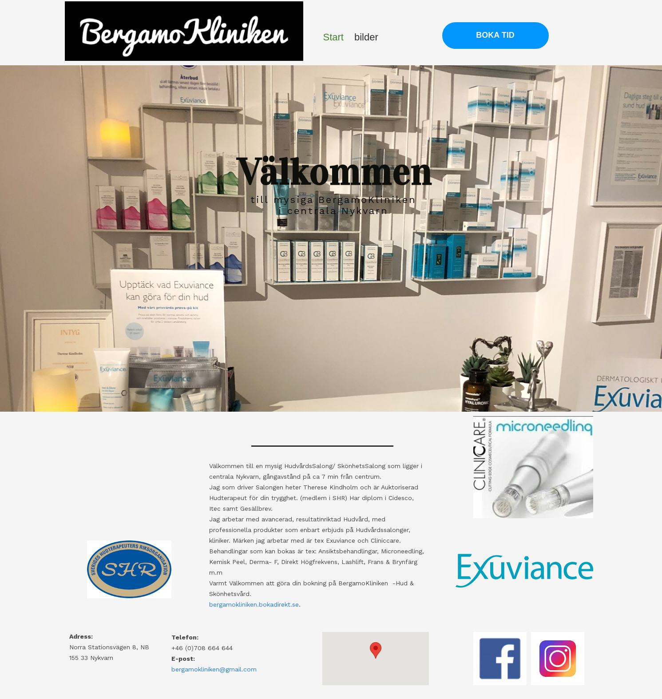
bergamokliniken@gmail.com (214, 669)
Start (333, 37)
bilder (366, 37)
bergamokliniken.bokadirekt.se (254, 604)
